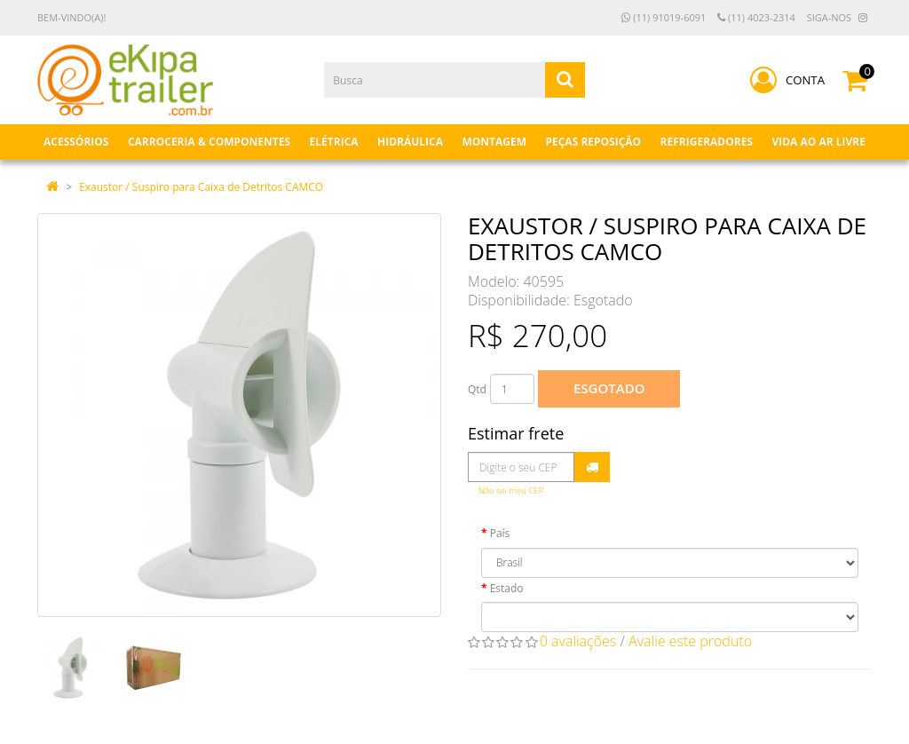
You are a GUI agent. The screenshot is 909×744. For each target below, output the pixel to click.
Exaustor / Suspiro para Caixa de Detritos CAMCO (201, 186)
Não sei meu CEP (510, 490)
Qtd (477, 389)
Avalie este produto (690, 641)
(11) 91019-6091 (663, 17)
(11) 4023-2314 (756, 17)
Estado (507, 588)
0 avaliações (578, 641)
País (500, 533)
